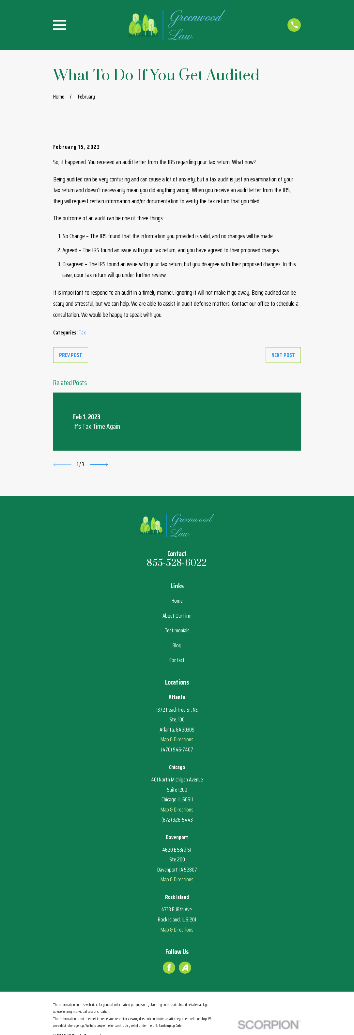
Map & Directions (177, 739)
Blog (177, 645)
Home (177, 600)
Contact (177, 660)
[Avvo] (185, 967)
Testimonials (177, 630)
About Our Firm (177, 615)
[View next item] (99, 465)
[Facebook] (169, 967)
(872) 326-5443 (177, 819)
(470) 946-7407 (177, 749)
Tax (82, 332)
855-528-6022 (177, 563)
